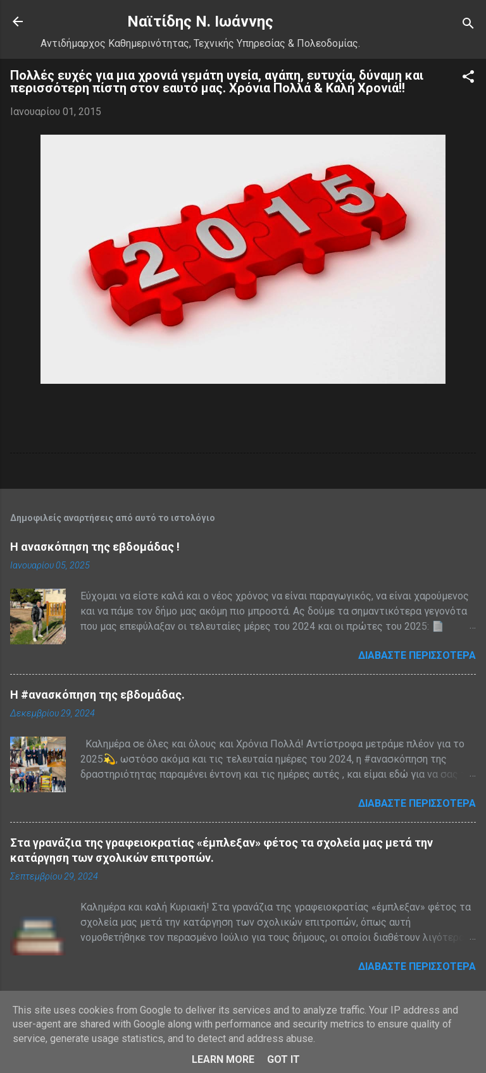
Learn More (223, 1059)
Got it (283, 1059)
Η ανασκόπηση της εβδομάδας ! (95, 546)
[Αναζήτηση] (468, 25)
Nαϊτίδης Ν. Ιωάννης (200, 21)
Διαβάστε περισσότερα (417, 655)
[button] (468, 79)
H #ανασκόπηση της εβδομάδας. (97, 694)
